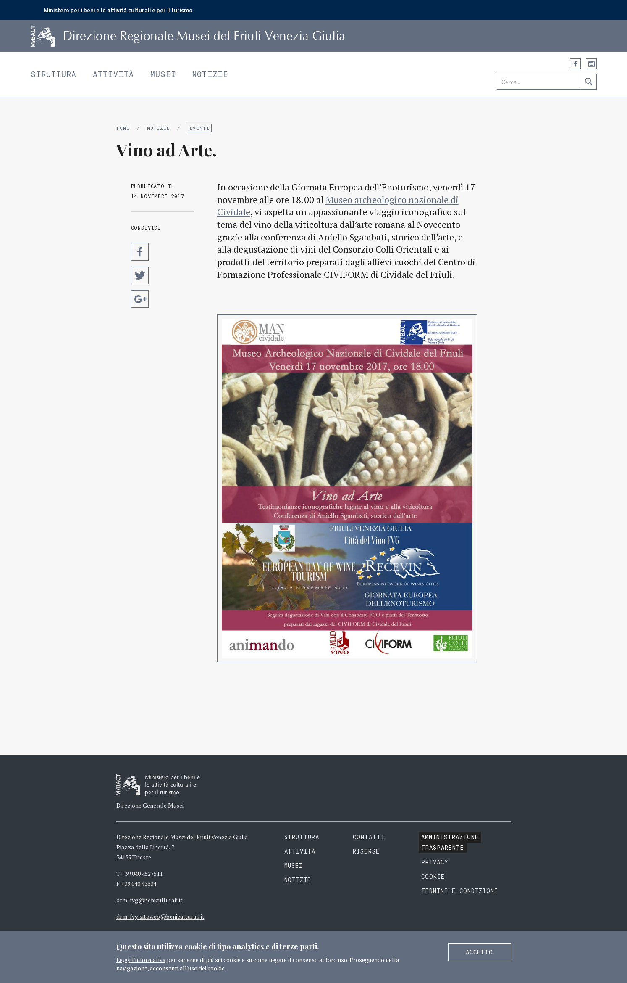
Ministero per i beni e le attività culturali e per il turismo (118, 9)
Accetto (479, 952)
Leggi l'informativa (140, 960)
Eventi (200, 128)
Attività (113, 74)
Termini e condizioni (459, 891)
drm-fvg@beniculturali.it (149, 900)
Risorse (366, 851)
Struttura (54, 74)
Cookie (433, 876)
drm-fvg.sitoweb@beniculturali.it (160, 916)
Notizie (210, 74)
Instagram (591, 63)
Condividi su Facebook (140, 252)
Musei (163, 74)
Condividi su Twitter (140, 275)
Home (123, 128)
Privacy (435, 862)
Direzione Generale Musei (150, 805)
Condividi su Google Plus (140, 299)
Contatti (369, 837)
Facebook (575, 63)
